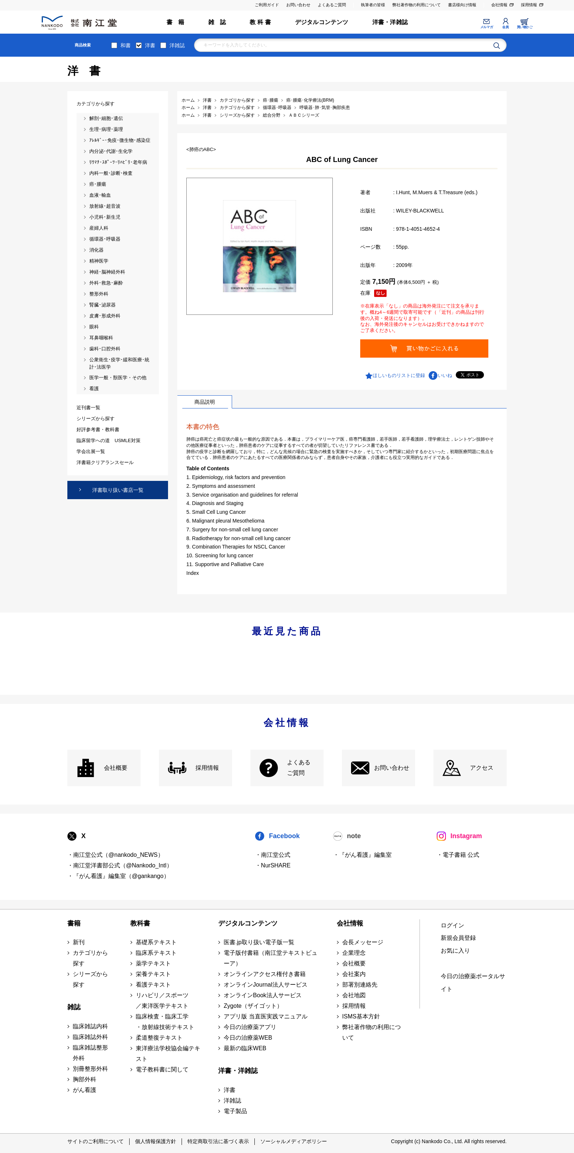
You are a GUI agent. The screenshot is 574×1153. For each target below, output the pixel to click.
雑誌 (74, 1007)
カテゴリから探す (90, 958)
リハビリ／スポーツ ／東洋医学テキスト (162, 1000)
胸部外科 (84, 1079)
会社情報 (499, 5)
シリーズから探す (90, 979)
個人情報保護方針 (155, 1141)
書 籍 (175, 22)
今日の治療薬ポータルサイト (473, 982)
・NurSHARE (273, 865)
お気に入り (455, 950)
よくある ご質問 (298, 767)
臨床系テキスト (156, 953)
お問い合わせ (298, 5)
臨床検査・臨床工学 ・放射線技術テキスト (165, 1021)
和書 (125, 45)
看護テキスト (153, 984)
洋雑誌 (177, 45)
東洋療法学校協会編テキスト (168, 1053)
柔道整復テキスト (159, 1038)
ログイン (452, 925)
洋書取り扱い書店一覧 (118, 490)
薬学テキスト (153, 963)
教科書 (140, 923)
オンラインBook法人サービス (262, 995)
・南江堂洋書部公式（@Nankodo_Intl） (119, 865)
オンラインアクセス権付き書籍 (265, 974)
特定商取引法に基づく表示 (218, 1141)
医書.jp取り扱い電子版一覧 (259, 942)
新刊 (79, 942)
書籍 (74, 923)
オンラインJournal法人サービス (265, 984)
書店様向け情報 (462, 5)
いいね (445, 375)
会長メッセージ (362, 942)
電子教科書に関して (162, 1069)
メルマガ (486, 27)
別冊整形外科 (90, 1069)
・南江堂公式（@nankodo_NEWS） (115, 855)
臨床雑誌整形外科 (90, 1052)
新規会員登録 (458, 938)
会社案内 (354, 974)
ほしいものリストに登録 (399, 375)
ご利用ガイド (267, 5)
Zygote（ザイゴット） (253, 1006)
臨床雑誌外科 (90, 1037)
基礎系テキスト (156, 942)
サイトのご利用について (95, 1141)
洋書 (150, 45)
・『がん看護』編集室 (362, 855)
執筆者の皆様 (373, 5)
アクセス (481, 768)
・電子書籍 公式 (458, 855)
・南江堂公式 (272, 855)
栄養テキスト (153, 974)
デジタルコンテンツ (321, 22)
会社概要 (115, 768)
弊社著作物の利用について (416, 5)
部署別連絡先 (359, 984)
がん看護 (84, 1090)
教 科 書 (260, 22)
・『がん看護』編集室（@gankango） (118, 876)
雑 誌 (217, 22)
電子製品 (235, 1111)
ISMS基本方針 (361, 1016)
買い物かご (525, 27)
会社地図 (354, 995)
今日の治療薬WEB (248, 1038)
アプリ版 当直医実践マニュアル (265, 1016)
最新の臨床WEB (245, 1048)
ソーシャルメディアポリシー (293, 1141)
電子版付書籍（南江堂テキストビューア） (270, 958)
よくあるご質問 (332, 5)
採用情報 (529, 5)
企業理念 (354, 953)
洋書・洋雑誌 (390, 22)
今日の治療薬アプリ (250, 1027)
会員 (505, 27)
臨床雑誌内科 (90, 1026)
